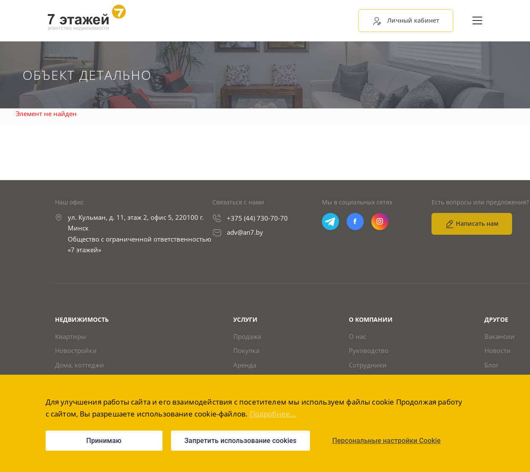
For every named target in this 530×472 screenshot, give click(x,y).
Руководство (368, 351)
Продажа (247, 336)
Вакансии (499, 336)
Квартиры (70, 336)
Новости (497, 351)
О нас (357, 336)
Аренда (244, 365)
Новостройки (76, 351)
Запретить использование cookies (241, 441)
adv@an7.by (245, 232)
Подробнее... (273, 414)
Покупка (246, 351)
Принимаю (104, 441)
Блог (491, 365)
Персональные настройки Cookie (386, 441)
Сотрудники (368, 365)
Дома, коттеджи (79, 365)
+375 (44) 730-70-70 (257, 218)
